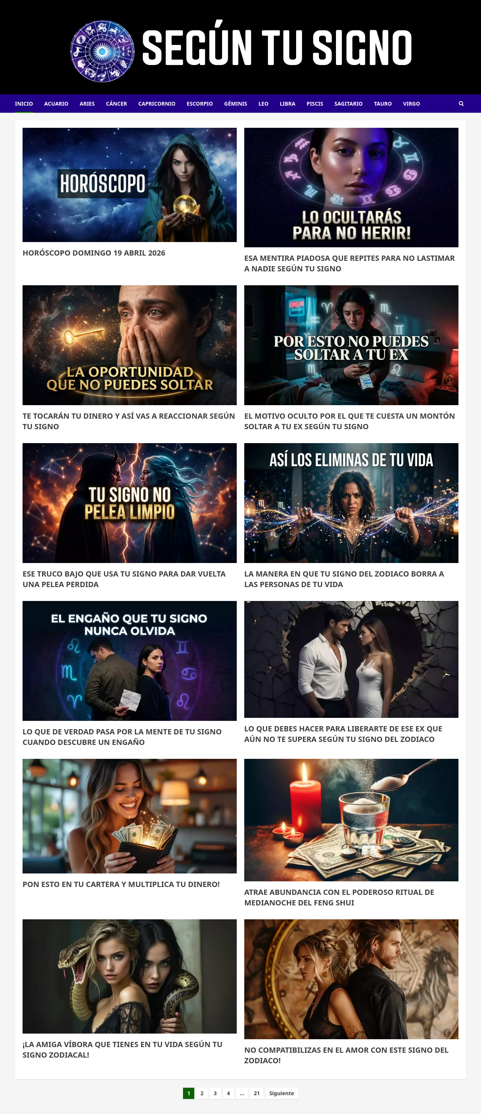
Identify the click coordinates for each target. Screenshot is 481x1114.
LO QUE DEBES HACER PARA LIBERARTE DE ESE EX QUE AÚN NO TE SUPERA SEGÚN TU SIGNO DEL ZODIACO (343, 733)
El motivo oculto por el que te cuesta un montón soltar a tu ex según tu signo (349, 421)
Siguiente (281, 1093)
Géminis (235, 103)
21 (257, 1093)
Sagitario (348, 103)
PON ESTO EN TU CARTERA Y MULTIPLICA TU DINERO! (121, 884)
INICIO (24, 103)
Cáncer (116, 103)
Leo (264, 103)
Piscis (315, 103)
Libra (287, 103)
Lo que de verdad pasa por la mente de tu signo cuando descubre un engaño (122, 737)
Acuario (56, 103)
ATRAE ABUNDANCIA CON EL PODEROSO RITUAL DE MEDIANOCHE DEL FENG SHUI (339, 897)
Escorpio (200, 103)
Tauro (383, 103)
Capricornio (156, 103)
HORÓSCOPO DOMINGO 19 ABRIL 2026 (94, 253)
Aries (87, 103)
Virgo (411, 103)
